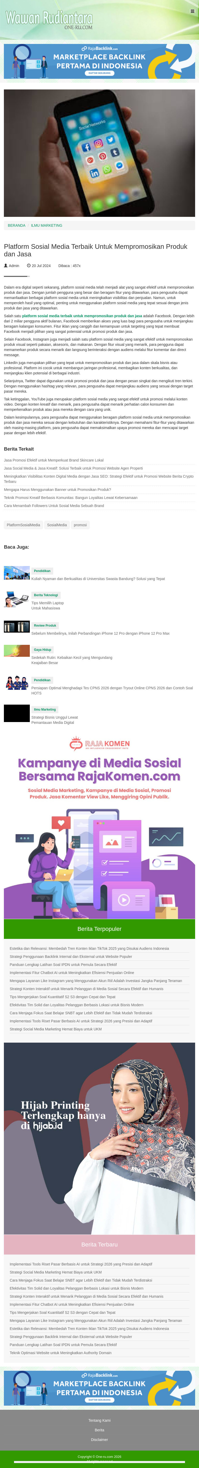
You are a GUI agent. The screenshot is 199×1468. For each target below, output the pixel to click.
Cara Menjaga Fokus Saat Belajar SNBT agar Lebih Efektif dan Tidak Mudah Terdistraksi (81, 1013)
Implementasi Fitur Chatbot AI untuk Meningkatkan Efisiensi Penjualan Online (72, 973)
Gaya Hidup (42, 650)
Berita (99, 1430)
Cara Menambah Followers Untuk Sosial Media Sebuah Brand (54, 506)
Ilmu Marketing (45, 709)
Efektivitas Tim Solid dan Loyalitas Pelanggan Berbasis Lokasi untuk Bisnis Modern (76, 1005)
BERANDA (16, 225)
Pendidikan (42, 571)
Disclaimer (99, 1440)
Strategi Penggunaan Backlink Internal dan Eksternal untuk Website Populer (71, 956)
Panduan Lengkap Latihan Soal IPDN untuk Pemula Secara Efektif (63, 965)
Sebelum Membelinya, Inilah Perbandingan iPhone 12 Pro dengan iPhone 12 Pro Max (100, 633)
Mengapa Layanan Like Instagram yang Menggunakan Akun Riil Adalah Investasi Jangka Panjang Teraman (96, 981)
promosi (80, 525)
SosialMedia (57, 525)
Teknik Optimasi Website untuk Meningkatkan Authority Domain (60, 1353)
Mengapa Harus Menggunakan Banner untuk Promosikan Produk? (57, 490)
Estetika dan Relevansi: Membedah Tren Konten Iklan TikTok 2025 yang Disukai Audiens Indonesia (89, 948)
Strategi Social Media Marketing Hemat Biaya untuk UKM (56, 1029)
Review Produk (45, 625)
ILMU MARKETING (46, 225)
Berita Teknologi (46, 595)
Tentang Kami (99, 1420)
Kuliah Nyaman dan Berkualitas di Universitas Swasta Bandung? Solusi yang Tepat (98, 579)
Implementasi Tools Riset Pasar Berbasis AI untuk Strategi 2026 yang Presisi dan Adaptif (81, 1021)
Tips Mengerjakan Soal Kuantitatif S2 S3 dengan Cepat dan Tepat (62, 997)
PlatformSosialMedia (23, 525)
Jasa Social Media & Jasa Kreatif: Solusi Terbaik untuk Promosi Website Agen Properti (73, 468)
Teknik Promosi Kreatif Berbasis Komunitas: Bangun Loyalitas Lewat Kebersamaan (70, 498)
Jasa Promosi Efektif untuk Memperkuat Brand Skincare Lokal (53, 460)
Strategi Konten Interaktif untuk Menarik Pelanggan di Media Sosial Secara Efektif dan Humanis (86, 989)
